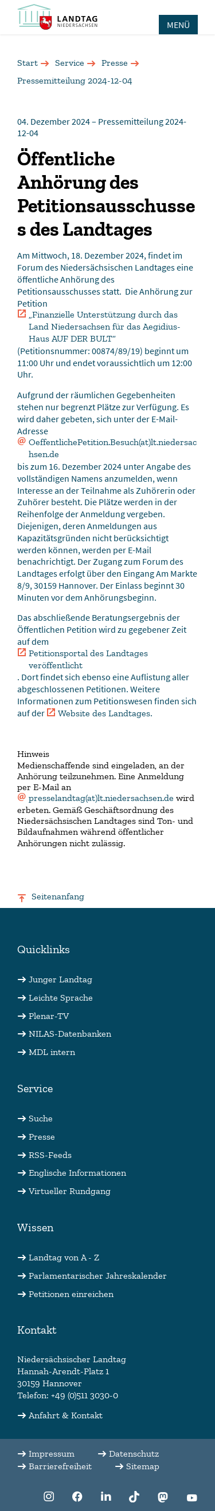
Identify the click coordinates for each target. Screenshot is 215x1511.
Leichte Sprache (61, 997)
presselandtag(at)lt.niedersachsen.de (101, 797)
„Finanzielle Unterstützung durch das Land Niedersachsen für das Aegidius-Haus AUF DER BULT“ (105, 326)
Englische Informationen (77, 1172)
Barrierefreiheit (60, 1466)
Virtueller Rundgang (70, 1190)
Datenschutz (134, 1453)
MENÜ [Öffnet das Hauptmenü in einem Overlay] (178, 24)
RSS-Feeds (50, 1154)
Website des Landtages (104, 713)
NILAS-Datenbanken (70, 1033)
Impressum (52, 1453)
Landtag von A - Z (64, 1257)
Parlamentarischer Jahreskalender (98, 1275)
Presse (114, 62)
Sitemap (142, 1466)
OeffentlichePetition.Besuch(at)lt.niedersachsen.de (113, 448)
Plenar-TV (49, 1015)
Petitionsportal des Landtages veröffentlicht (88, 659)
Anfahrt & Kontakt (66, 1415)
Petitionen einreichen (71, 1293)
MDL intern (52, 1051)
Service (69, 62)
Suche (41, 1118)
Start (27, 62)
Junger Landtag (60, 979)
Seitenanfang (58, 896)
